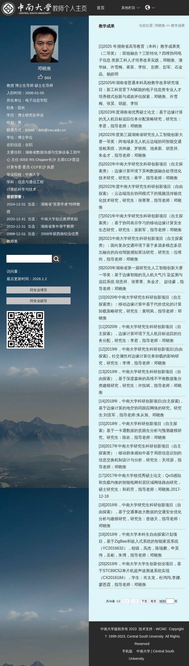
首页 (101, 8)
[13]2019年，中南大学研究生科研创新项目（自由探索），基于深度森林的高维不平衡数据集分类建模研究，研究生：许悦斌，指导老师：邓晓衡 (140, 382)
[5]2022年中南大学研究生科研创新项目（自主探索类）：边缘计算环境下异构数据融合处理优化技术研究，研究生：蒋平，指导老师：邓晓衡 (141, 171)
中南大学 (143, 651)
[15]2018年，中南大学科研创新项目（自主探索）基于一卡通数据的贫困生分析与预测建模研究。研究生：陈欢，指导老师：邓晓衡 (140, 431)
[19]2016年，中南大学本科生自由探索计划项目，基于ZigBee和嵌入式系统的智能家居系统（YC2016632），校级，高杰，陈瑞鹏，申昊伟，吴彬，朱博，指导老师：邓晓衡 (139, 544)
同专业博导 (38, 290)
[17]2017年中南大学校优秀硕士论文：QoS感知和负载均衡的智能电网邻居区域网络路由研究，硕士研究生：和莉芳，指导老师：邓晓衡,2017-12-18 (140, 485)
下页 (144, 601)
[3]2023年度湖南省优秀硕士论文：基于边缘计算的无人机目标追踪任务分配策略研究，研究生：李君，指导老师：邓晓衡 (141, 119)
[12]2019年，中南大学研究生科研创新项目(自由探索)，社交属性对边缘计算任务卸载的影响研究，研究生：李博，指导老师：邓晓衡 (141, 356)
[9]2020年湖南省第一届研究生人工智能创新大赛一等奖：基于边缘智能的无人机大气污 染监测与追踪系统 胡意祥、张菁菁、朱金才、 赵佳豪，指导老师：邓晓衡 (141, 278)
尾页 (153, 601)
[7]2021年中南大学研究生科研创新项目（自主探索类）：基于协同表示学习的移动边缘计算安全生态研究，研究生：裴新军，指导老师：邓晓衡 (141, 223)
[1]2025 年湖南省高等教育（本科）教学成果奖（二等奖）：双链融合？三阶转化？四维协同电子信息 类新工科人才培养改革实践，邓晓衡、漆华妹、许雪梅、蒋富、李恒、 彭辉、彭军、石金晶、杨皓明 (141, 60)
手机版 (127, 651)
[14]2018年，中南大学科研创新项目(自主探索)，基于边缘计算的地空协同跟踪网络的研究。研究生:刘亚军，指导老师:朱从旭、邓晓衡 (141, 408)
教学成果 (178, 25)
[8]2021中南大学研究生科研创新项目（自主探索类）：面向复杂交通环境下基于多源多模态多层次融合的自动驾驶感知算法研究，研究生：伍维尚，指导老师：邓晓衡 (141, 248)
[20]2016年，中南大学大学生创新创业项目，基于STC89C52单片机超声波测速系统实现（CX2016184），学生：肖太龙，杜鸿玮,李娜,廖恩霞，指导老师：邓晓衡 (140, 574)
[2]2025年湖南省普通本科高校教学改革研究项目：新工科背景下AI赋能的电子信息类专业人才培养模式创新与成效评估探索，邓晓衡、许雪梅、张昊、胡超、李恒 (140, 93)
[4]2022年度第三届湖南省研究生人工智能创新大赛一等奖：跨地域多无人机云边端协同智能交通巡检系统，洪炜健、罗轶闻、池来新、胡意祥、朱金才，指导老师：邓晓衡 (141, 145)
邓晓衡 (160, 25)
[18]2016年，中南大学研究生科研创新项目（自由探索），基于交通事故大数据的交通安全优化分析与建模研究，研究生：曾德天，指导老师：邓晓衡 (140, 515)
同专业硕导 (38, 301)
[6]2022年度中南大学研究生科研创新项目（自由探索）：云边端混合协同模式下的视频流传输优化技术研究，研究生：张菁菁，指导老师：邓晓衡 (141, 196)
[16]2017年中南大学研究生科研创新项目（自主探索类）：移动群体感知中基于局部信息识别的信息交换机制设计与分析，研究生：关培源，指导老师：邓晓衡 (140, 456)
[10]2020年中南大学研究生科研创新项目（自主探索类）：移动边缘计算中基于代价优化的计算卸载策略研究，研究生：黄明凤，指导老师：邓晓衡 (140, 307)
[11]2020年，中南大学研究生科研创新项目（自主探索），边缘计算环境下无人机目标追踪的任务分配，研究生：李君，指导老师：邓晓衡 (140, 334)
